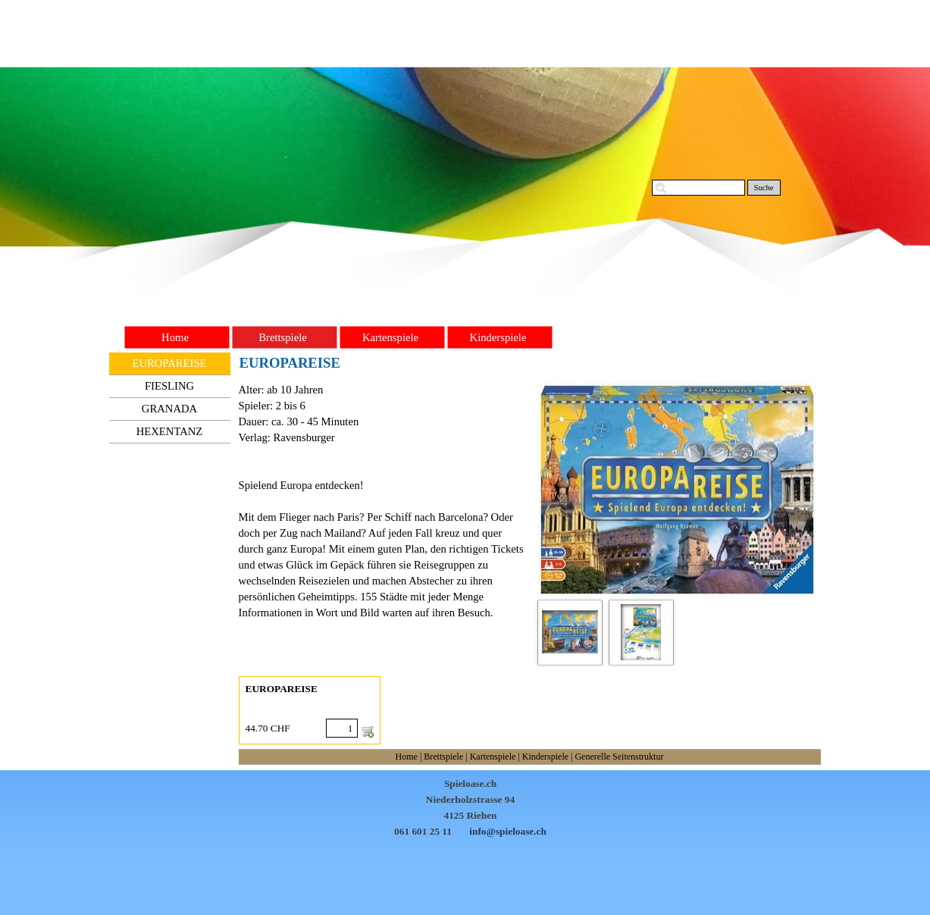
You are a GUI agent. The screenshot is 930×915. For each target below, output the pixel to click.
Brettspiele (443, 756)
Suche (763, 187)
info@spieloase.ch (507, 831)
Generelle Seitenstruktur (619, 756)
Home (407, 756)
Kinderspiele (545, 756)
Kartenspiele (493, 756)
